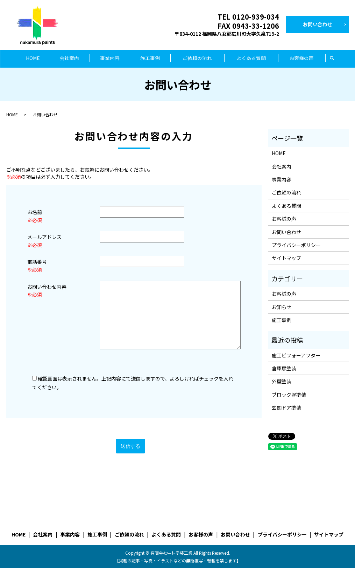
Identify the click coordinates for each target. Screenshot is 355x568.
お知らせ (281, 306)
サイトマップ (286, 257)
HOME (33, 58)
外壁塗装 (281, 380)
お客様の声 (301, 58)
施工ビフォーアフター (296, 354)
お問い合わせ (317, 24)
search (332, 58)
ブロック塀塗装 (289, 394)
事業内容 (110, 58)
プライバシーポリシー (296, 244)
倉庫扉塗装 (284, 367)
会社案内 (69, 58)
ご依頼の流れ (197, 58)
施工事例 (150, 58)
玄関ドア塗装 (286, 407)
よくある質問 (251, 58)
